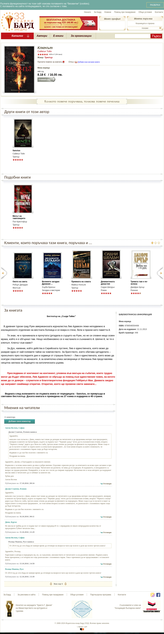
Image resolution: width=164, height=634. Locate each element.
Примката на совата (81, 281)
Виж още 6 (58, 583)
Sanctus (16, 150)
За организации (81, 35)
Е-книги (58, 35)
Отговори (107, 483)
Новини (107, 12)
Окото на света (20, 281)
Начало (87, 12)
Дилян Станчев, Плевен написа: (22, 432)
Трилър (49, 57)
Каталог (17, 35)
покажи (145, 28)
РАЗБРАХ (155, 5)
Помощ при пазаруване (125, 12)
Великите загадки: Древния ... (51, 282)
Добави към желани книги (89, 62)
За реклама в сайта (26, 595)
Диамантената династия (108, 282)
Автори (42, 35)
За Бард (97, 12)
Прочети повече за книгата (49, 62)
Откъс (71, 62)
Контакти (159, 12)
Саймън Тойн (44, 51)
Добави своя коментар (20, 421)
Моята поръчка (143, 18)
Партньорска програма (100, 595)
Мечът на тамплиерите (19, 217)
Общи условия (145, 12)
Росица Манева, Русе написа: (21, 542)
